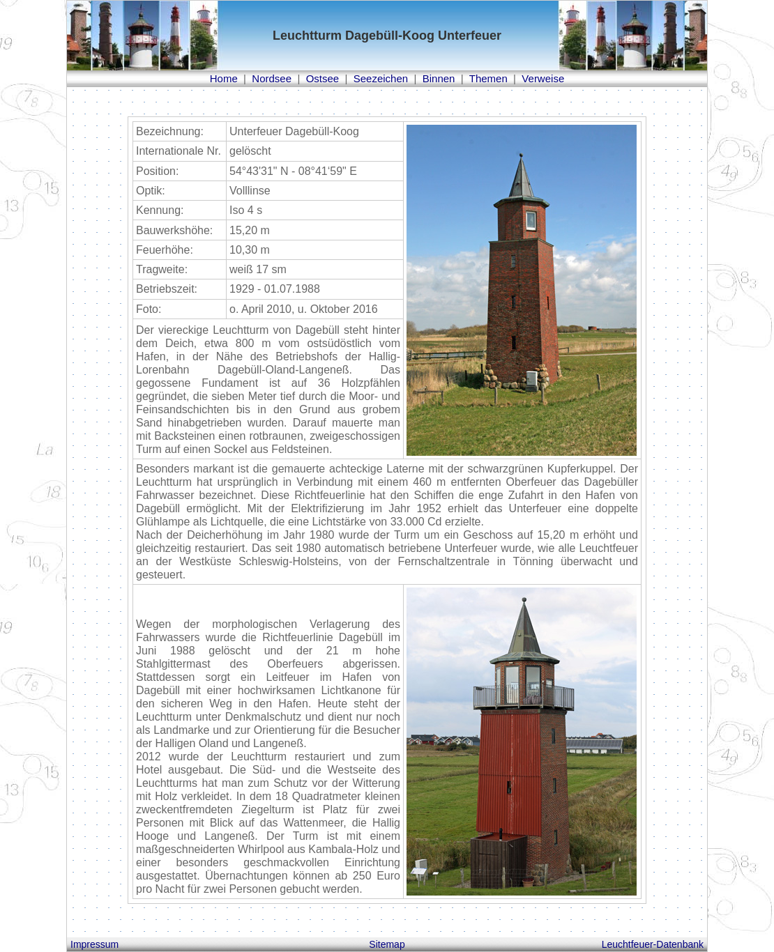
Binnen (439, 78)
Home (224, 78)
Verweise (543, 78)
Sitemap (386, 944)
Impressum (94, 944)
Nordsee (271, 78)
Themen (488, 78)
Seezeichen (381, 78)
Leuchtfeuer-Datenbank (653, 944)
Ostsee (323, 78)
